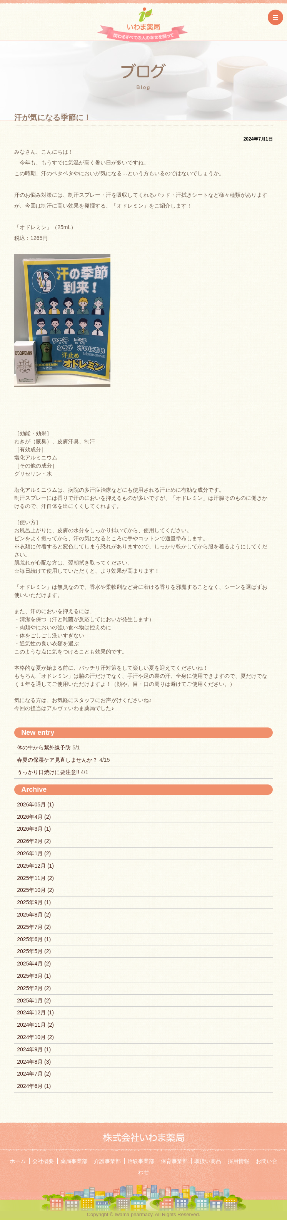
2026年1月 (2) (34, 853)
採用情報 (238, 1161)
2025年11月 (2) (35, 878)
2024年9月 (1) (34, 1049)
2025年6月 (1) (34, 939)
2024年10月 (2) (35, 1037)
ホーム (18, 1161)
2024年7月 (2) (34, 1074)
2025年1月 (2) (34, 1000)
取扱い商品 (207, 1161)
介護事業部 (107, 1161)
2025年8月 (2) (34, 915)
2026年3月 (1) (34, 829)
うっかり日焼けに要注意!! (49, 772)
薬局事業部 (73, 1161)
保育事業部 (174, 1161)
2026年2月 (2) (34, 841)
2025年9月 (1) (34, 902)
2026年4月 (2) (34, 817)
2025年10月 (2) (35, 890)
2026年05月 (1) (35, 804)
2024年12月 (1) (35, 1012)
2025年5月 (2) (34, 951)
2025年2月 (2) (34, 988)
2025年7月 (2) (34, 927)
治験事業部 (140, 1161)
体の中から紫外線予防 (44, 747)
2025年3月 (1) (34, 976)
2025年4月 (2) (34, 963)
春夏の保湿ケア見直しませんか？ (58, 760)
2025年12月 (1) (35, 866)
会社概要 (43, 1161)
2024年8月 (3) (34, 1062)
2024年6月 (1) (34, 1086)
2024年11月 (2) (35, 1025)
